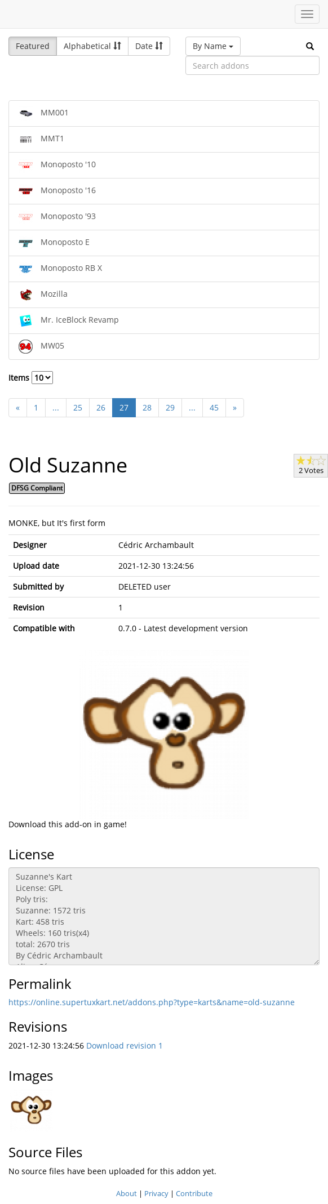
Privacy (156, 1193)
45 (214, 407)
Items (30, 377)
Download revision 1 (124, 1045)
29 (170, 407)
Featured (33, 46)
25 (77, 407)
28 (147, 407)
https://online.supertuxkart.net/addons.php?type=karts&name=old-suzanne (151, 1002)
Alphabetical (92, 46)
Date (149, 46)
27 (123, 407)
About (126, 1193)
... (55, 407)
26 (100, 407)
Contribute (194, 1193)
